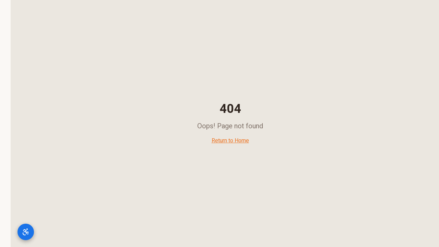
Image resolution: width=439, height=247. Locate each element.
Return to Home (219, 141)
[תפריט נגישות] (15, 232)
